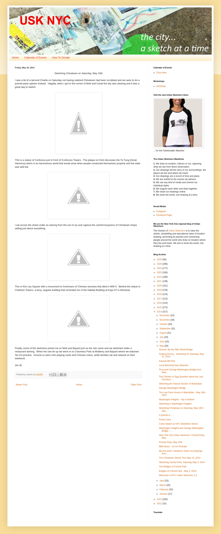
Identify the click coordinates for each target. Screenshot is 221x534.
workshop (161, 86)
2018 (159, 294)
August (163, 333)
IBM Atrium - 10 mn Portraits (173, 446)
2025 (159, 264)
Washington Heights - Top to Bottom (176, 399)
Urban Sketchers (176, 230)
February (164, 489)
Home (15, 57)
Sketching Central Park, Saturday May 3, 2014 (182, 462)
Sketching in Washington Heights (175, 403)
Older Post (136, 384)
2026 (159, 259)
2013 (159, 499)
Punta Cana (165, 419)
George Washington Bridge (172, 388)
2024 (159, 268)
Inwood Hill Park (167, 361)
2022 (159, 277)
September (165, 328)
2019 (159, 290)
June (162, 341)
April (162, 480)
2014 (159, 311)
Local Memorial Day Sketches (173, 365)
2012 (159, 503)
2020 (159, 285)
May (162, 346)
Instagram (161, 211)
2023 (159, 272)
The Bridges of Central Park (172, 466)
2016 (159, 303)
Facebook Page (164, 215)
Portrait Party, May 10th (170, 442)
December (165, 315)
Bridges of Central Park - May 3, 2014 (177, 471)
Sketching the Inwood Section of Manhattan (180, 383)
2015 (159, 307)
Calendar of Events (35, 57)
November (165, 320)
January (164, 494)
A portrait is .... (166, 415)
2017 (159, 298)
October (164, 324)
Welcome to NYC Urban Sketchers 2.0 (178, 475)
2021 (159, 281)
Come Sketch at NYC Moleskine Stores (178, 424)
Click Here (161, 72)
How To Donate (61, 57)
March (163, 485)
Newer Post (21, 384)
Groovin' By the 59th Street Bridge (176, 349)
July (162, 337)
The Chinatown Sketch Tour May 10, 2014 (179, 458)
